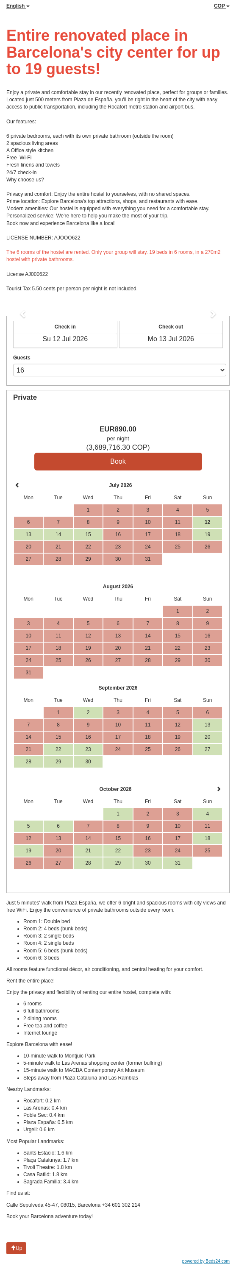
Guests (22, 358)
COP (222, 6)
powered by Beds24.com (206, 1261)
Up (16, 1248)
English (18, 6)
